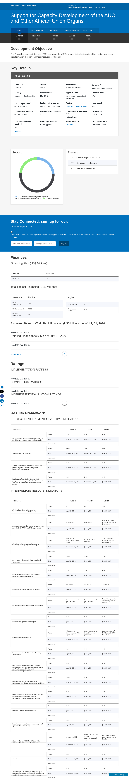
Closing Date (97, 111)
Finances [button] (54, 38)
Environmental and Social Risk (76, 112)
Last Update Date (99, 121)
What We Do (15, 5)
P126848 (69, 125)
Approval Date (72, 93)
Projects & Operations (28, 5)
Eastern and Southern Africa (76, 106)
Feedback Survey (118, 775)
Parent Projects (72, 121)
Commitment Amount (23, 111)
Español (77, 7)
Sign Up (64, 243)
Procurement (37, 30)
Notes (17, 132)
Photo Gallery (90, 30)
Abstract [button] (19, 38)
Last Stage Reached (48, 121)
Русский (97, 7)
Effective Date (98, 93)
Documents (54, 30)
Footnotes (15, 354)
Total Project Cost (22, 103)
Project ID (18, 84)
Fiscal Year (97, 103)
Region (69, 103)
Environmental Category (50, 111)
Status (43, 84)
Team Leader (71, 84)
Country (17, 93)
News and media (72, 30)
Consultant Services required (22, 122)
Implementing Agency (49, 103)
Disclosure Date (46, 93)
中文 (103, 7)
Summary (19, 30)
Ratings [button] (72, 38)
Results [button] (89, 38)
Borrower (96, 84)
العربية (91, 7)
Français (84, 7)
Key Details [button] (37, 38)
